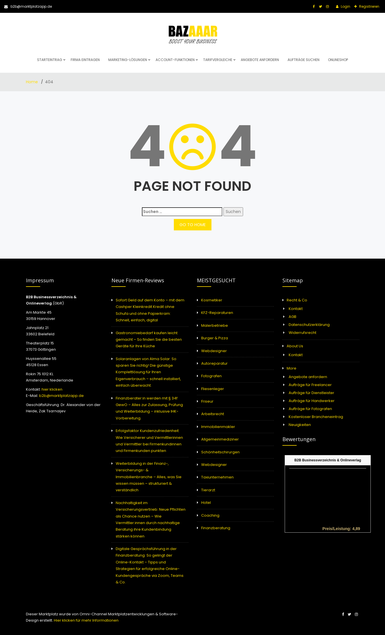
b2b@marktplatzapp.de (28, 6)
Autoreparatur (214, 363)
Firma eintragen (85, 59)
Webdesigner (214, 351)
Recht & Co (297, 300)
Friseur (207, 401)
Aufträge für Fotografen (310, 408)
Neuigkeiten (300, 424)
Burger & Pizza (214, 338)
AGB (292, 316)
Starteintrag (49, 59)
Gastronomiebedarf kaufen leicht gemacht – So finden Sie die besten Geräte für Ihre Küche (149, 339)
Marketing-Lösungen (127, 59)
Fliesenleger (212, 388)
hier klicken (52, 389)
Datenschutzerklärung (309, 324)
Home (32, 82)
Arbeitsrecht (212, 414)
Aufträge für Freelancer (310, 385)
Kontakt (296, 308)
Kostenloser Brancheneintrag (316, 416)
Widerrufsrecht (302, 332)
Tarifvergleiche (217, 59)
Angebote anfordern (260, 59)
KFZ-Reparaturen (217, 312)
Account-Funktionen (175, 59)
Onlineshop (338, 59)
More (291, 368)
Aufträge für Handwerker (312, 400)
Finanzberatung (215, 528)
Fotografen (211, 376)
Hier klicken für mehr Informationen (86, 620)
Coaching (210, 515)
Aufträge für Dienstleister (311, 392)
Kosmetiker (211, 300)
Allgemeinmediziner (220, 439)
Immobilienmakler (218, 426)
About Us (295, 346)
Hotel (206, 502)
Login (345, 6)
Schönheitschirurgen (220, 452)
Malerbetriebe (214, 325)
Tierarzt (208, 490)
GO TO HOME (193, 225)
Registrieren (368, 6)
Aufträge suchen (303, 59)
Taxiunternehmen (217, 477)
